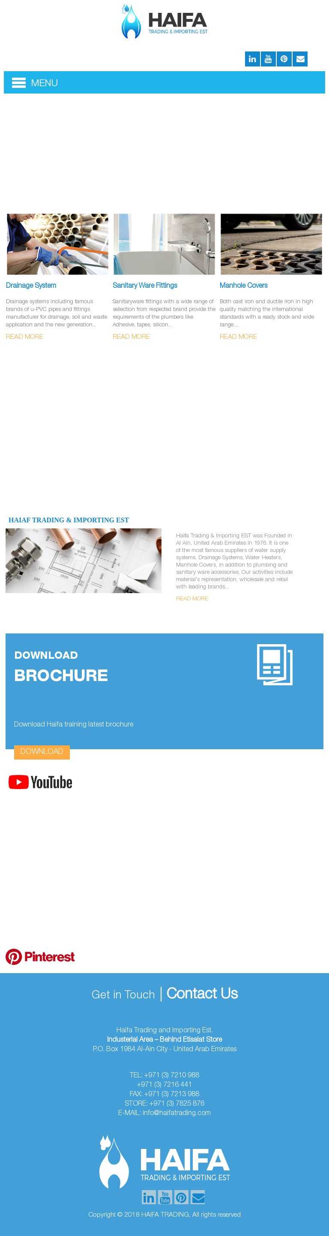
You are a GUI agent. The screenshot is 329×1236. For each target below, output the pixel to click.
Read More (24, 337)
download (42, 752)
